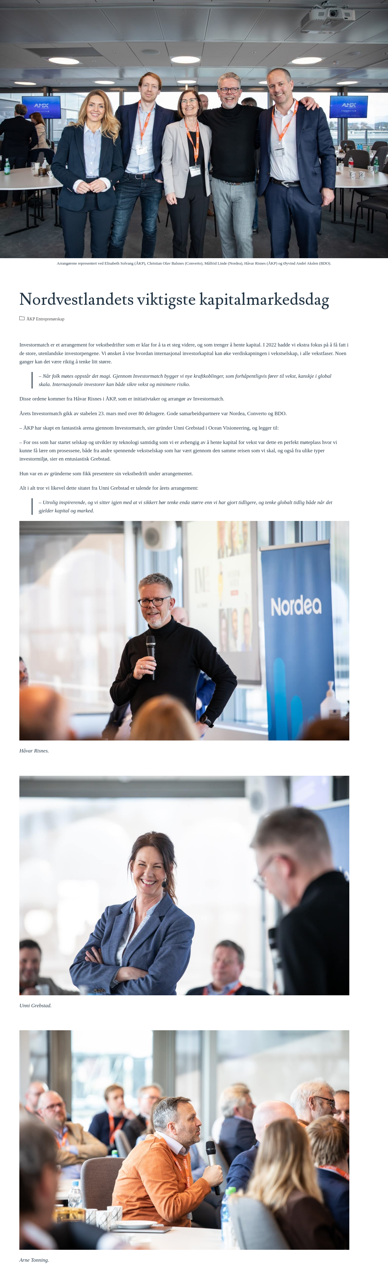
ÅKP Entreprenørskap (45, 319)
